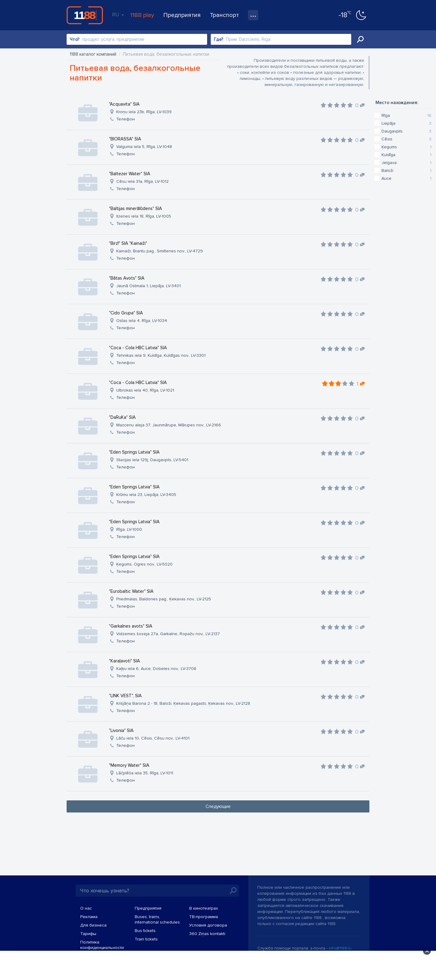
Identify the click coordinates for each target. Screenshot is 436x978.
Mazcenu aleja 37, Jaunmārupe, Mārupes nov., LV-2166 (168, 425)
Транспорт (224, 15)
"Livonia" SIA (121, 730)
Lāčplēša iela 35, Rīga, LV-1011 (144, 773)
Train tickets (146, 939)
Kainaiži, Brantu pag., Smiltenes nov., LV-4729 (159, 251)
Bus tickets (145, 930)
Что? (75, 39)
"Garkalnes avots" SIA (130, 626)
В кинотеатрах (203, 908)
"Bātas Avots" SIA (126, 278)
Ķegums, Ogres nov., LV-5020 (144, 564)
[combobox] (137, 39)
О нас (86, 908)
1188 (85, 15)
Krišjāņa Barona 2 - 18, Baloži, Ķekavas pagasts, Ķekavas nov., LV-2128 (183, 703)
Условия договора (208, 925)
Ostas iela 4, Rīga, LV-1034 (141, 320)
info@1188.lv (340, 948)
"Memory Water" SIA (129, 765)
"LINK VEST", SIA (125, 695)
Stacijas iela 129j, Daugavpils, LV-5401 (152, 459)
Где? (218, 39)
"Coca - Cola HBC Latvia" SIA (138, 347)
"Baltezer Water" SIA (129, 173)
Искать (360, 39)
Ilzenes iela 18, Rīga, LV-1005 (143, 216)
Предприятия (182, 15)
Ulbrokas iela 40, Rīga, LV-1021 (145, 390)
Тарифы (88, 933)
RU (118, 14)
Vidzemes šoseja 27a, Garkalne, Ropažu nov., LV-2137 (168, 633)
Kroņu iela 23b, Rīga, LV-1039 (144, 111)
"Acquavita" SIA (124, 104)
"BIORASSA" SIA (125, 139)
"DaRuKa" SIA (122, 417)
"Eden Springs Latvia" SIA (134, 452)
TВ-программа (203, 916)
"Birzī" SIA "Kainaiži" (128, 243)
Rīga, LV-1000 (129, 529)
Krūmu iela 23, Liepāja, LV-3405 (146, 494)
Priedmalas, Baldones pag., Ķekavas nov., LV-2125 (163, 599)
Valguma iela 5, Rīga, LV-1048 (144, 146)
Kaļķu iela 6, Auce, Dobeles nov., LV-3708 (156, 668)
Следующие (218, 806)
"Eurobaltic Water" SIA (131, 591)
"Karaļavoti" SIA (124, 661)
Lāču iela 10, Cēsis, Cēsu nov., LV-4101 (153, 738)
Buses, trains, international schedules (157, 919)
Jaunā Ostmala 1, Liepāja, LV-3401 (148, 285)
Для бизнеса (93, 925)
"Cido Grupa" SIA (126, 313)
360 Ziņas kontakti (207, 933)
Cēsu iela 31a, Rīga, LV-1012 (142, 181)
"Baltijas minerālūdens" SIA (135, 208)
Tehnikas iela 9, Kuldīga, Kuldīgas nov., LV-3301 (161, 355)
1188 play (142, 15)
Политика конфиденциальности (102, 945)
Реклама (88, 916)
